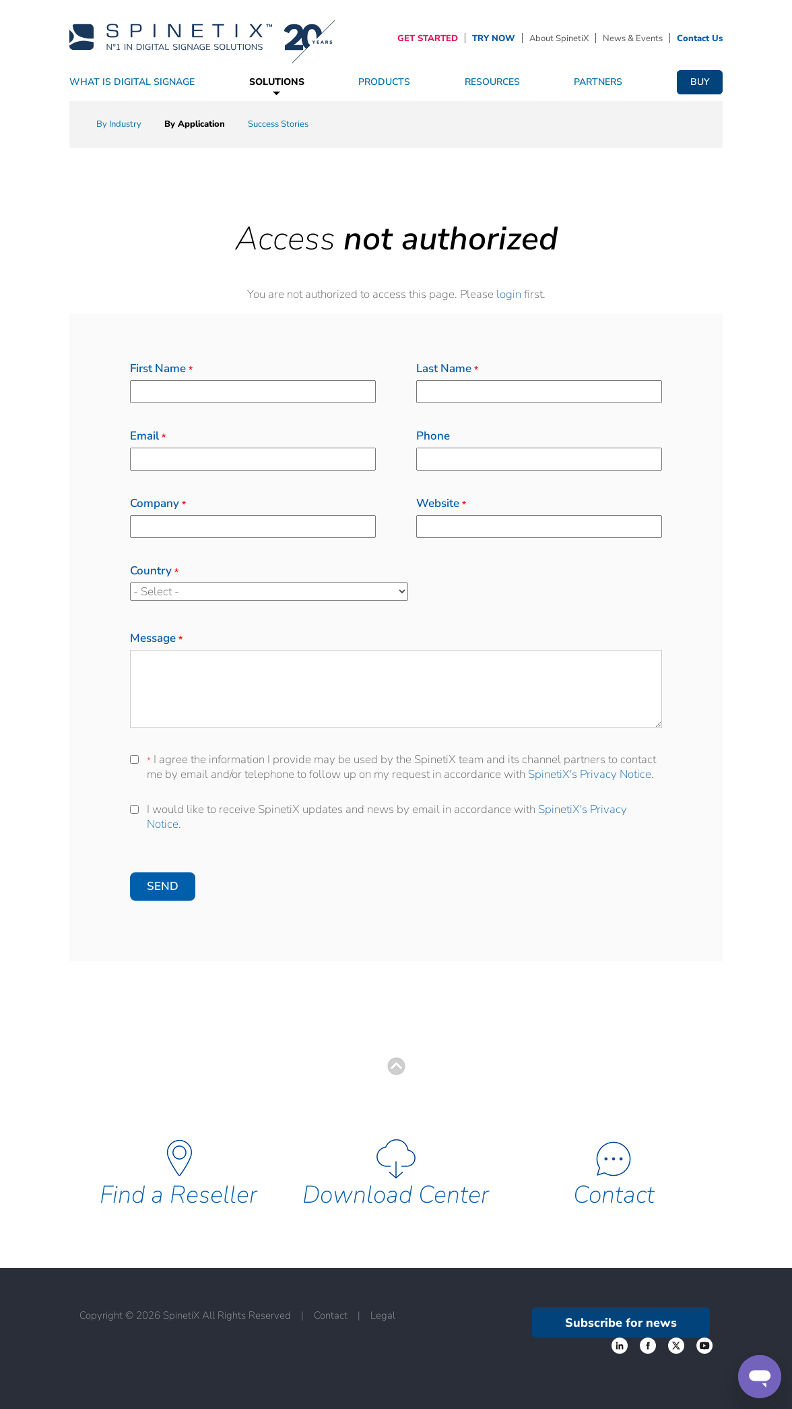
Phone (433, 436)
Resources (492, 82)
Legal (382, 1315)
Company (158, 503)
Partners (598, 82)
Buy (699, 82)
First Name (161, 368)
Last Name (447, 368)
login (508, 294)
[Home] (202, 37)
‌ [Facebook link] (620, 1346)
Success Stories (278, 124)
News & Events (633, 38)
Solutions (276, 82)
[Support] (759, 1376)
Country (154, 570)
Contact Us (700, 38)
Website (441, 503)
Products (384, 82)
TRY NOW (493, 38)
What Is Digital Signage (132, 82)
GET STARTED (427, 38)
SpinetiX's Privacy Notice (589, 774)
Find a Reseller (178, 1194)
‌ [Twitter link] (648, 1346)
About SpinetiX (559, 38)
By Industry (118, 124)
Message (156, 638)
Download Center (395, 1194)
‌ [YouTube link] (704, 1346)
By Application (194, 124)
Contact (614, 1194)
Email (148, 436)
